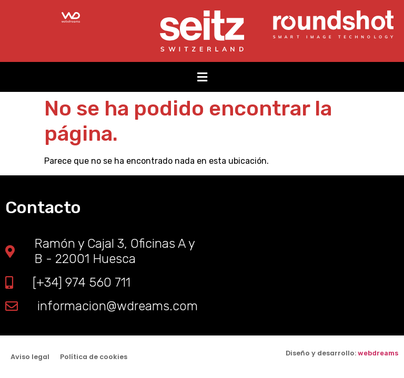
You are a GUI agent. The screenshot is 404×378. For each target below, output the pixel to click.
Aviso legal (30, 356)
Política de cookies (93, 356)
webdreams (378, 353)
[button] (202, 77)
